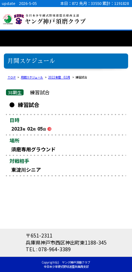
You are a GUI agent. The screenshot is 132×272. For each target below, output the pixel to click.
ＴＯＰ (11, 77)
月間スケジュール (32, 77)
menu (121, 18)
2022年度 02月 (59, 77)
